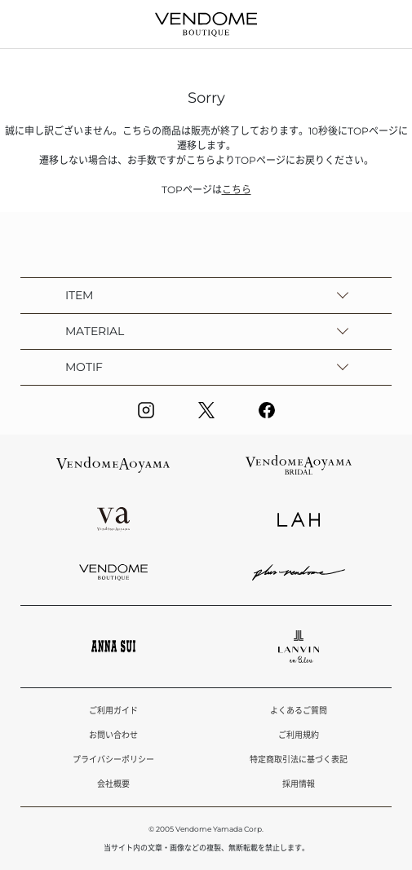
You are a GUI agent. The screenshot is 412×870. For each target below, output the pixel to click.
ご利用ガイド (113, 710)
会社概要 (113, 784)
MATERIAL (94, 331)
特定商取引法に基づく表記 (299, 759)
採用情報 (298, 784)
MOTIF (84, 367)
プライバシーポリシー (113, 759)
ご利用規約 (298, 735)
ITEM (79, 295)
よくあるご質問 (298, 710)
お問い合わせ (113, 735)
